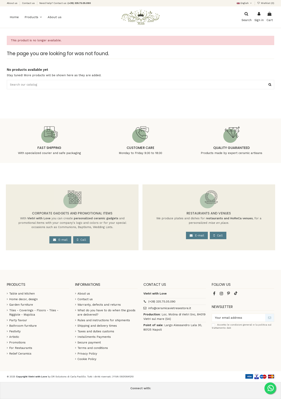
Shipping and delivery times (97, 325)
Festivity (15, 331)
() (265, 3)
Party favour (18, 320)
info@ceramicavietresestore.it (169, 308)
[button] (33, 17)
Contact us (28, 3)
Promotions (17, 342)
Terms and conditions (92, 348)
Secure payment (89, 342)
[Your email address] (238, 318)
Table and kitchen (22, 293)
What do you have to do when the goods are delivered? (106, 313)
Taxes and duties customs (95, 331)
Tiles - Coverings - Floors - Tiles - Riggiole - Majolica (33, 313)
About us (12, 3)
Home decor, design (23, 299)
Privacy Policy (87, 353)
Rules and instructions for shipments (103, 320)
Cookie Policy (86, 359)
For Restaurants (20, 348)
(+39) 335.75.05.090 (161, 301)
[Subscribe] (269, 318)
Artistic (14, 337)
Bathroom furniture (23, 325)
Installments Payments (94, 337)
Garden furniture (21, 304)
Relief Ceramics (20, 353)
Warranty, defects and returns (99, 304)
